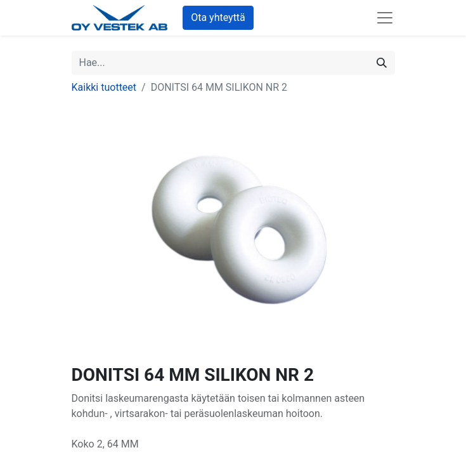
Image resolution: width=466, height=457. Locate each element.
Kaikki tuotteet (104, 87)
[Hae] (381, 63)
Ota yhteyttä (218, 17)
